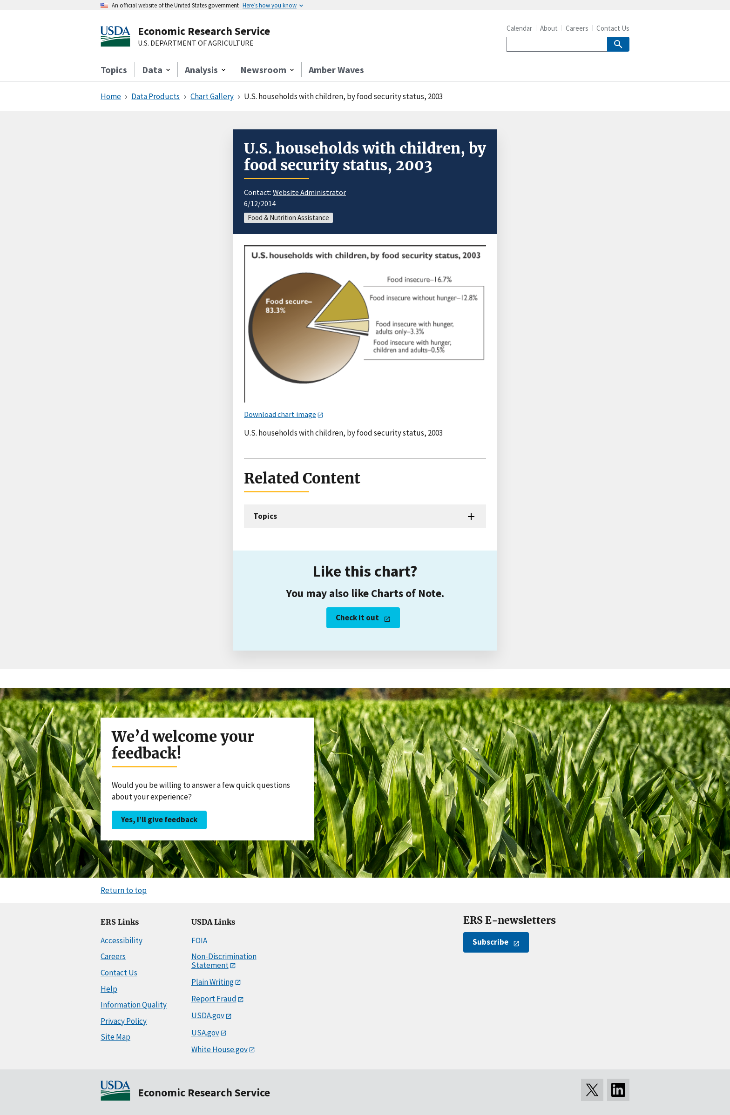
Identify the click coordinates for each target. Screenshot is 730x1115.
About (549, 28)
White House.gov (219, 1049)
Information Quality (134, 1005)
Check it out (357, 617)
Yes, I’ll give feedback (159, 819)
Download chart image (280, 414)
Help (109, 989)
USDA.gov (207, 1015)
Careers (577, 28)
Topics (114, 69)
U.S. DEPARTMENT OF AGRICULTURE (196, 43)
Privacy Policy (124, 1021)
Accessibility (121, 940)
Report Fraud (214, 999)
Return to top (124, 890)
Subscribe (490, 942)
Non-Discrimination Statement (224, 960)
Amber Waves (336, 69)
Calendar (519, 28)
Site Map (115, 1037)
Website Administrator (309, 192)
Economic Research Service (204, 31)
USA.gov (205, 1033)
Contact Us (612, 28)
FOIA (199, 940)
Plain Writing (212, 982)
